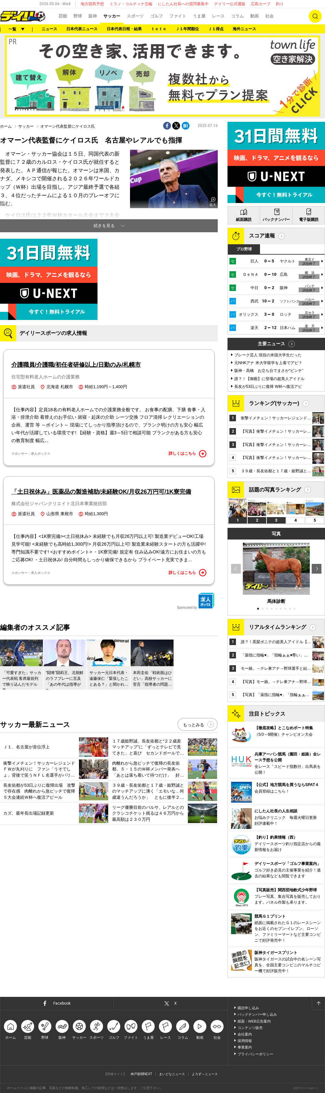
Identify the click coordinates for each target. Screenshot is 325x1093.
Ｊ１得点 (216, 29)
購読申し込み (248, 1008)
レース (218, 16)
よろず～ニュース (205, 1074)
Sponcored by (195, 600)
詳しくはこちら (187, 454)
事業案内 (245, 1047)
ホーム (6, 126)
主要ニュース (271, 343)
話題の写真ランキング (275, 489)
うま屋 (199, 16)
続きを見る (104, 225)
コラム (237, 16)
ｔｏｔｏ (158, 29)
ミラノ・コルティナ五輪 (131, 4)
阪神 (92, 16)
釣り (280, 4)
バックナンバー (276, 219)
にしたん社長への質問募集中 (183, 4)
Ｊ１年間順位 (187, 29)
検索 (315, 16)
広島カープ (260, 4)
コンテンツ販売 (250, 1028)
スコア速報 (262, 235)
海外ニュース (244, 29)
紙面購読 (244, 219)
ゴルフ (156, 16)
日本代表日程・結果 (124, 29)
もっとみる (193, 724)
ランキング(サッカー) (274, 403)
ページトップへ (318, 1003)
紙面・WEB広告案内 (254, 1021)
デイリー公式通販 (229, 4)
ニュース (49, 29)
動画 (254, 16)
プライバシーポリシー (255, 1054)
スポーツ (135, 16)
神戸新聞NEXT (141, 1074)
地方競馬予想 (92, 4)
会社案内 (245, 1034)
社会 (269, 16)
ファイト (177, 16)
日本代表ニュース (82, 29)
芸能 (62, 16)
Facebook (62, 1003)
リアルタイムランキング (277, 627)
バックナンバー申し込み (257, 1014)
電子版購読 (308, 219)
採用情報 (245, 1041)
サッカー (111, 16)
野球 (77, 16)
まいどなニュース (172, 1074)
